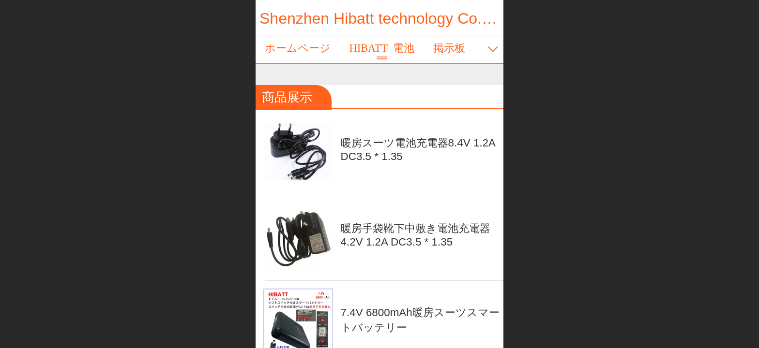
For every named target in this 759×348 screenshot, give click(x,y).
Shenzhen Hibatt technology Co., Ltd (385, 18)
